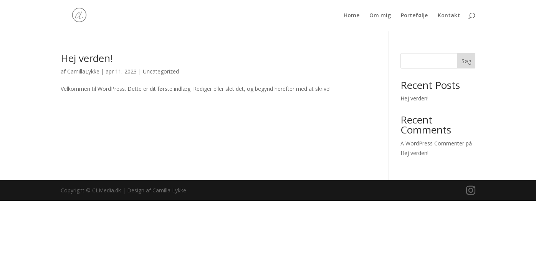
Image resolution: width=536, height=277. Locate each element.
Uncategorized (161, 71)
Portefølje (414, 16)
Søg (466, 61)
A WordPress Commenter (432, 143)
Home (351, 16)
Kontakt (449, 16)
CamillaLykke (83, 71)
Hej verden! (87, 58)
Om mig (380, 16)
